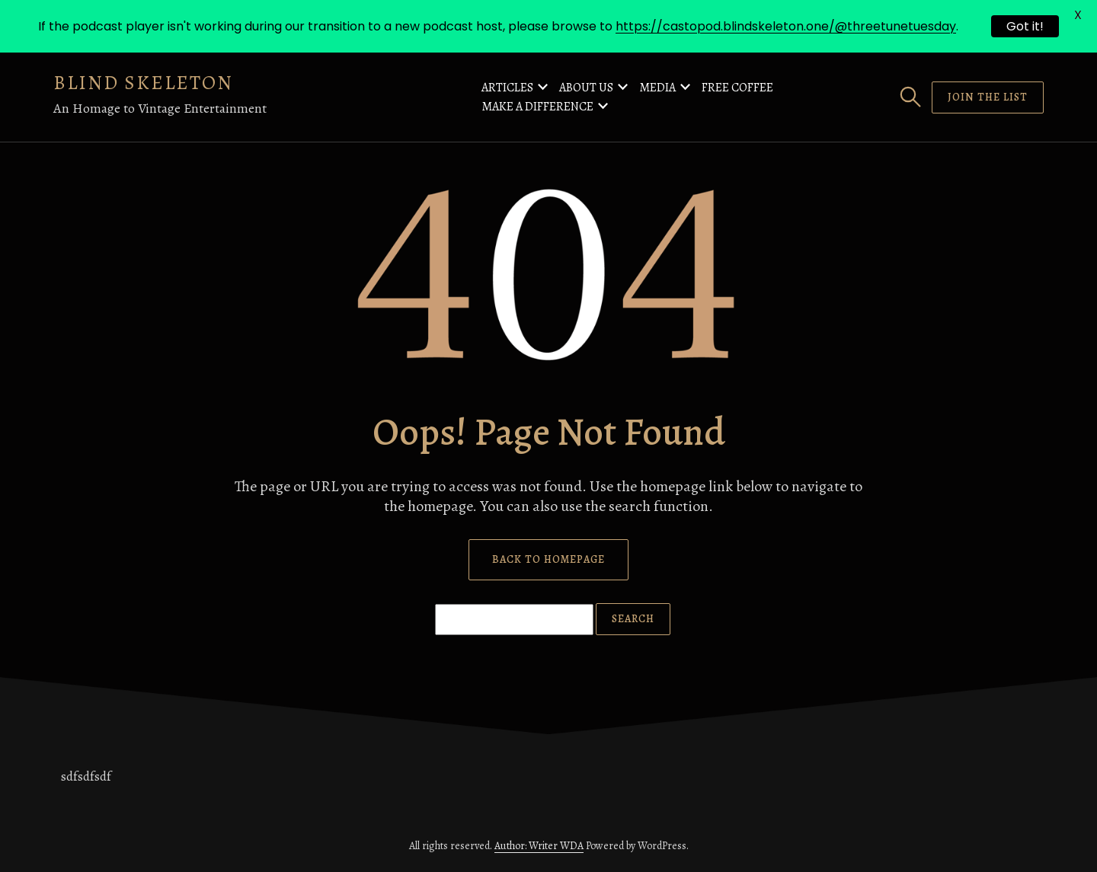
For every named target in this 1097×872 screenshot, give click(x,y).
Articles (507, 87)
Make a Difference (537, 106)
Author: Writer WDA (539, 845)
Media (657, 87)
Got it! (1025, 26)
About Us (586, 87)
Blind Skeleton (143, 82)
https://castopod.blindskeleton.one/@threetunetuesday (786, 26)
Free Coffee (737, 87)
